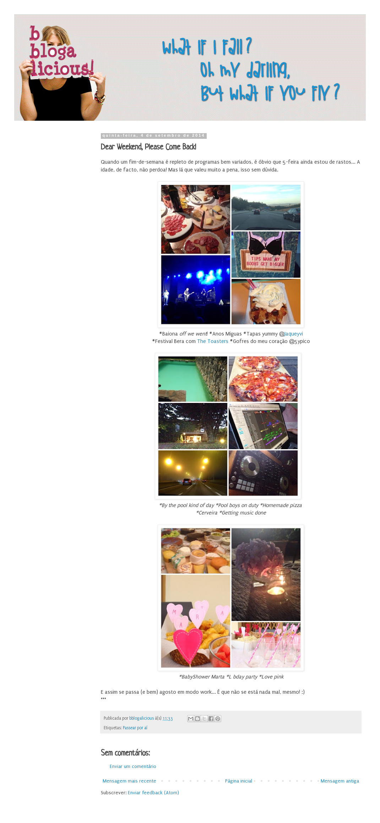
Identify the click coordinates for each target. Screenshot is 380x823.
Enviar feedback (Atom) (153, 792)
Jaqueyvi (293, 334)
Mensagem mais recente (129, 781)
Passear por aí (135, 727)
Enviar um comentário (133, 766)
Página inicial (238, 781)
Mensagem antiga (340, 781)
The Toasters (212, 341)
